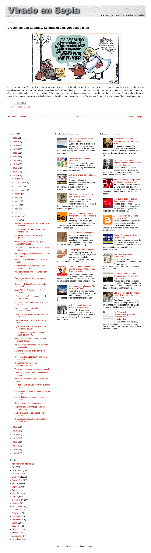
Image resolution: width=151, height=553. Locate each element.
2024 (15, 145)
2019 (15, 164)
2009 (15, 449)
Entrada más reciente (17, 116)
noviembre (19, 182)
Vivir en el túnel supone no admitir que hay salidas (80, 306)
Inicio (78, 116)
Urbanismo (16, 539)
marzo (18, 212)
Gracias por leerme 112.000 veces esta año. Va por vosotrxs (82, 214)
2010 (15, 446)
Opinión (15, 516)
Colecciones (17, 470)
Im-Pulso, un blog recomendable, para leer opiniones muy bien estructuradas (124, 315)
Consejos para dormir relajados (82, 250)
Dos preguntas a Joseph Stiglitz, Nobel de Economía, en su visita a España (127, 162)
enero (17, 220)
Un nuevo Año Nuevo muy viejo (27, 403)
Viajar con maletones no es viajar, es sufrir (32, 369)
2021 (15, 157)
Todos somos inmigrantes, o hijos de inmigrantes (81, 195)
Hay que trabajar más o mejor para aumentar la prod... (29, 242)
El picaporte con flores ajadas (81, 233)
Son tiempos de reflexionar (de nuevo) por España (82, 287)
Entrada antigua (136, 116)
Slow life (15, 529)
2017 (15, 172)
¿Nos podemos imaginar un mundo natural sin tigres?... (29, 333)
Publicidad (16, 519)
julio (17, 197)
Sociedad (16, 533)
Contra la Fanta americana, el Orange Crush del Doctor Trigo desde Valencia (82, 269)
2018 (15, 168)
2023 (15, 149)
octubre (18, 186)
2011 (15, 442)
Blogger (91, 546)
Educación (16, 480)
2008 (15, 453)
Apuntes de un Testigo (21, 464)
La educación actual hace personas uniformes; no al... (29, 267)
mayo (17, 205)
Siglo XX (15, 526)
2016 (15, 175)
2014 (15, 431)
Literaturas (16, 510)
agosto (18, 194)
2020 (15, 160)
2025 (15, 142)
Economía (16, 477)
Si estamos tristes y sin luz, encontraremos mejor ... (26, 364)
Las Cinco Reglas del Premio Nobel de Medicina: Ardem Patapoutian (126, 295)
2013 (15, 434)
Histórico (15, 503)
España (15, 487)
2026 (15, 138)
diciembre (19, 179)
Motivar (15, 513)
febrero (18, 216)
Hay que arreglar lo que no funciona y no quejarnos (125, 200)
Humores (26, 107)
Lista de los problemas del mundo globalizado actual (28, 309)
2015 (15, 427)
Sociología (16, 536)
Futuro (15, 496)
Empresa (16, 483)
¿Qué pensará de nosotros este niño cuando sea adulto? (30, 327)
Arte (14, 467)
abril (17, 209)
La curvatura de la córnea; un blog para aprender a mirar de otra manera (126, 276)
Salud (14, 523)
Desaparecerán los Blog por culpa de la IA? (126, 217)
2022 (15, 153)
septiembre (20, 190)
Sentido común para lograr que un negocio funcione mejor (127, 181)
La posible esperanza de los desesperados (81, 140)
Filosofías (18, 107)
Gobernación (17, 500)
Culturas (15, 474)
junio (17, 201)
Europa (15, 490)
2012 (15, 438)
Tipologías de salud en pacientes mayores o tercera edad (126, 141)
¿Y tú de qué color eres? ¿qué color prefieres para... (29, 230)
